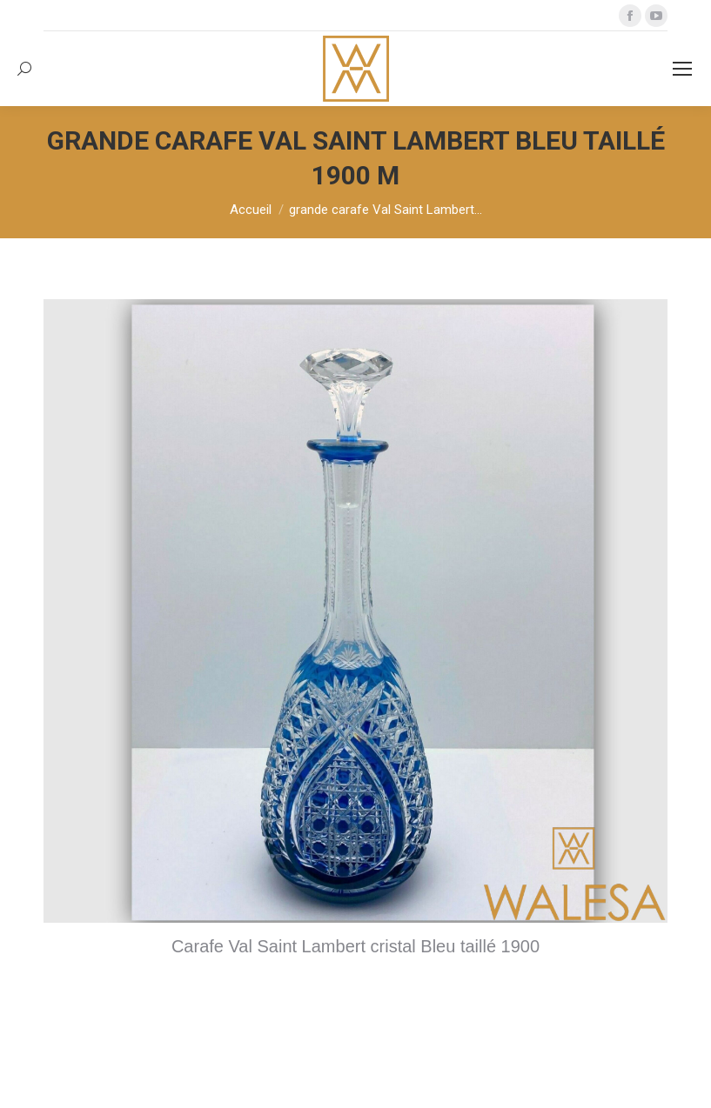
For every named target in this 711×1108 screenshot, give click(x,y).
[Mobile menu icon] (682, 68)
